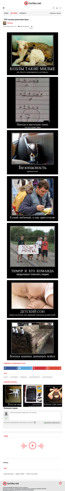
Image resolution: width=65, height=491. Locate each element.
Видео (6, 13)
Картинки (13, 13)
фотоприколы (47, 377)
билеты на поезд (32, 474)
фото (6, 377)
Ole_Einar (10, 23)
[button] (57, 8)
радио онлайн (20, 474)
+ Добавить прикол (55, 13)
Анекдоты (22, 13)
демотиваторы (35, 377)
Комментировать (24, 26)
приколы (23, 377)
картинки (14, 377)
